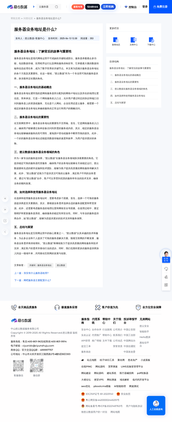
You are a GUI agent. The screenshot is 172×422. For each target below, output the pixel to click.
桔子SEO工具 (107, 359)
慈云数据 (61, 265)
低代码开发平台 (141, 379)
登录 (145, 6)
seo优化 (85, 386)
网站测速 (111, 379)
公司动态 (117, 340)
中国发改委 (129, 351)
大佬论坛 (86, 379)
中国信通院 (129, 346)
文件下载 (107, 340)
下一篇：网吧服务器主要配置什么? (32, 280)
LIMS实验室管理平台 (132, 366)
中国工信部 (129, 335)
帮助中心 (107, 335)
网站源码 (100, 366)
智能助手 (144, 331)
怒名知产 (132, 359)
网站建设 (86, 373)
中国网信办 (129, 340)
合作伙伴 (96, 329)
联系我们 (117, 335)
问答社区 (28, 18)
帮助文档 (15, 18)
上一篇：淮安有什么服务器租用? (31, 273)
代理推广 (96, 335)
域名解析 (124, 379)
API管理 (85, 340)
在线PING (86, 366)
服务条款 (86, 351)
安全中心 (86, 329)
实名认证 (86, 335)
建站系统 (111, 373)
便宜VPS (99, 379)
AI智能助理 (120, 386)
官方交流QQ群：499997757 (37, 349)
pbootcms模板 (102, 386)
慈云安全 (144, 326)
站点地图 (91, 359)
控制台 (130, 7)
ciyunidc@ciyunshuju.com (38, 345)
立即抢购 (108, 6)
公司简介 (117, 329)
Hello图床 (145, 337)
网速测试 (134, 386)
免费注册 (162, 6)
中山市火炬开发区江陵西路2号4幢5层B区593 (46, 354)
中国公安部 (129, 329)
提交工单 (86, 346)
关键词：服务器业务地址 (40, 265)
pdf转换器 (142, 373)
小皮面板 (145, 359)
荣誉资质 (117, 346)
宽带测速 (113, 366)
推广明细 (96, 340)
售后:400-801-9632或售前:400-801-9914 (45, 341)
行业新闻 (107, 329)
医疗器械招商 (127, 373)
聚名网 (121, 359)
